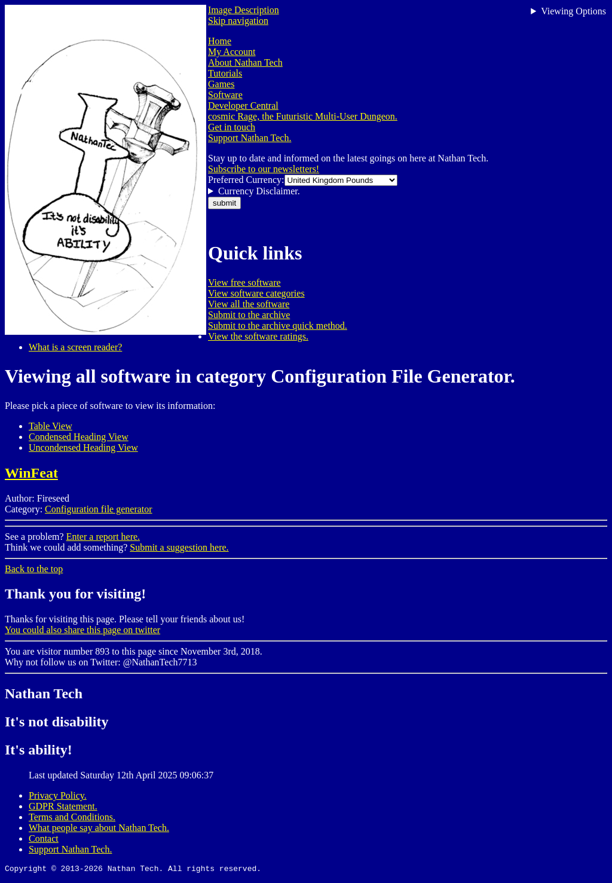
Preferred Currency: (246, 180)
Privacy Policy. (58, 795)
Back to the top (34, 569)
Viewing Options (573, 11)
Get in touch (231, 127)
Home (219, 41)
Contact (44, 838)
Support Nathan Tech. (249, 138)
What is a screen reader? (75, 347)
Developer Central (243, 105)
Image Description (243, 10)
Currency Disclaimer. (259, 191)
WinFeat (31, 473)
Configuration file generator (98, 509)
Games (221, 84)
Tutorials (225, 73)
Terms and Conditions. (72, 817)
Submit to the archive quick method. (277, 325)
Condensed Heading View (78, 437)
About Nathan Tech (245, 62)
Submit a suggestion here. (179, 547)
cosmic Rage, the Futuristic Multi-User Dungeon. (302, 116)
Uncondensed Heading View (83, 447)
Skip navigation (238, 21)
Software (225, 95)
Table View (50, 426)
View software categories (256, 293)
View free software (244, 282)
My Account (232, 52)
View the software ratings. (258, 336)
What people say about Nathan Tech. (99, 828)
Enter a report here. (103, 536)
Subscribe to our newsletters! (263, 169)
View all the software (248, 304)
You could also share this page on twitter (82, 630)
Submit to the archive (249, 315)
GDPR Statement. (63, 806)
